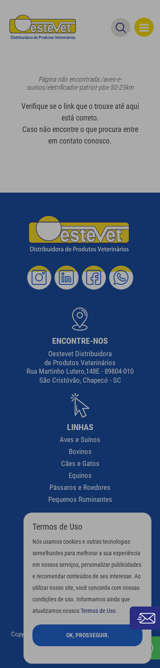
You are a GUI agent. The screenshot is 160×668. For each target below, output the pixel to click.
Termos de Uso (98, 611)
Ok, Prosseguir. (87, 635)
